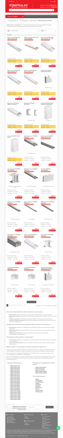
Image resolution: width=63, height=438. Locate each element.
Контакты (10, 416)
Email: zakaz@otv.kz (46, 424)
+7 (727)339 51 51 (25, 352)
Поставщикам (11, 421)
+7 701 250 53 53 (33, 352)
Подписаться (50, 406)
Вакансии (10, 420)
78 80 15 (51, 7)
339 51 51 (51, 5)
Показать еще (31, 301)
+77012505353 (26, 354)
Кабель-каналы (32, 19)
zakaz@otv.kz (12, 354)
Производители (11, 419)
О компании (10, 414)
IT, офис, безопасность (13, 19)
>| (24, 304)
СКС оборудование (23, 19)
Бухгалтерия (10, 417)
